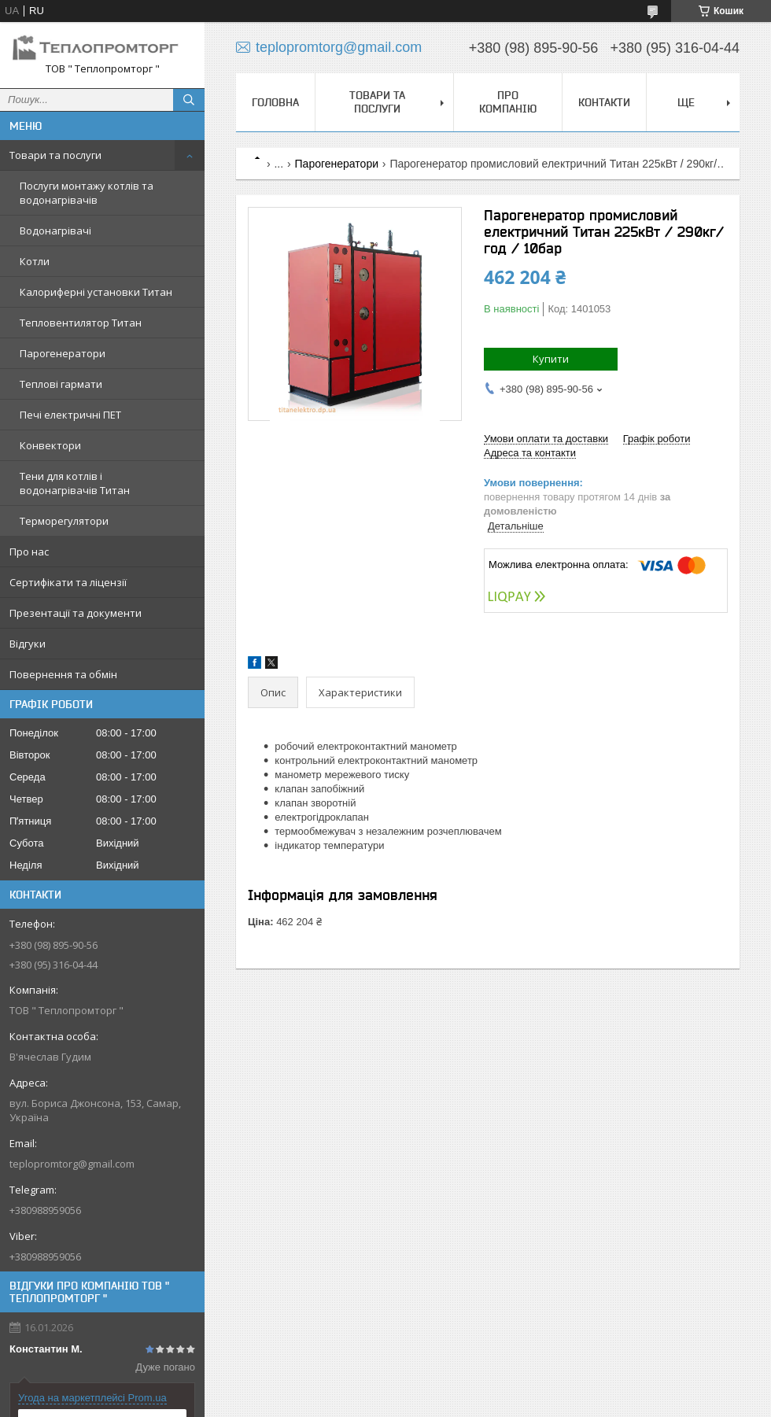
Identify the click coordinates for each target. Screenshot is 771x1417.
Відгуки (27, 644)
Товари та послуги (55, 155)
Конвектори (50, 445)
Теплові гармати (61, 384)
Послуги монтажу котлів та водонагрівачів (86, 193)
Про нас (29, 551)
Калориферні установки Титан (96, 292)
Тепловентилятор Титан (81, 323)
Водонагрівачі (55, 230)
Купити (551, 359)
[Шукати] (189, 100)
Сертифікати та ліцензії (68, 582)
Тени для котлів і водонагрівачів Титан (75, 483)
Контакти (604, 102)
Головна (275, 102)
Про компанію (508, 102)
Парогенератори (62, 353)
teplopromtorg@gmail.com (72, 1164)
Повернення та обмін (63, 674)
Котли (35, 261)
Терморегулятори (64, 521)
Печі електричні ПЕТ (70, 415)
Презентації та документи (75, 613)
